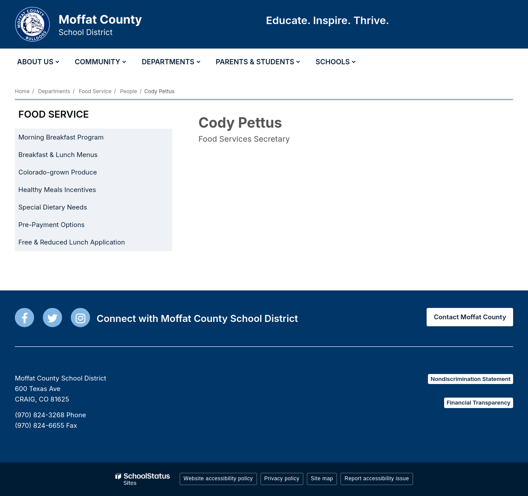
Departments (54, 91)
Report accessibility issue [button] (376, 478)
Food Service (95, 91)
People (128, 91)
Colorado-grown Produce (70, 174)
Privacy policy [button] (281, 478)
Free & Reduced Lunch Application (84, 244)
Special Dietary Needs (52, 207)
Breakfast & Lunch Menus (57, 154)
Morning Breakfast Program (61, 137)
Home (22, 91)
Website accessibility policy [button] (218, 478)
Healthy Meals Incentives (70, 191)
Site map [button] (322, 478)
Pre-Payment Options (51, 224)
